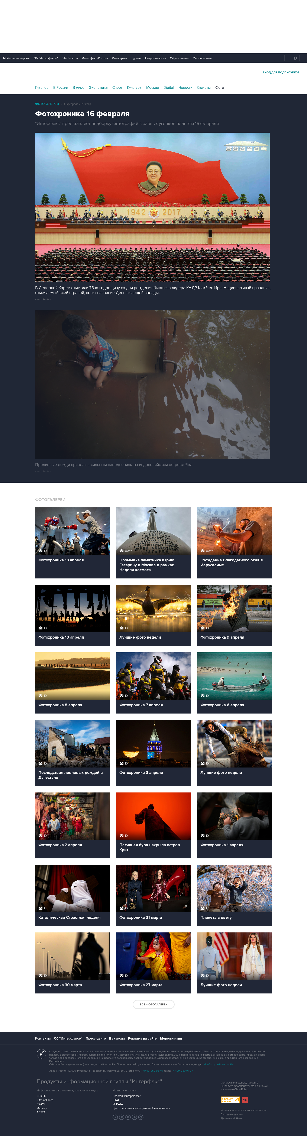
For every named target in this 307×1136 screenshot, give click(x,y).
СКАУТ (41, 1104)
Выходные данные (232, 1114)
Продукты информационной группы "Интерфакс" (99, 1081)
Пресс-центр (96, 1038)
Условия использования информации (243, 1110)
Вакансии (117, 1038)
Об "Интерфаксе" (46, 58)
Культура (134, 88)
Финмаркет (119, 58)
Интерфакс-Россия (95, 58)
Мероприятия (202, 58)
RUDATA (118, 1104)
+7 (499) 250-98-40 (152, 1070)
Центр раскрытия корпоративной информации (141, 1108)
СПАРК (41, 1096)
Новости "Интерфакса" (126, 1096)
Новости (185, 88)
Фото (219, 88)
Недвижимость (155, 58)
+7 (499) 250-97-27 (182, 1070)
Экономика (98, 88)
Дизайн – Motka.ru (232, 1118)
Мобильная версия (16, 58)
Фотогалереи (47, 104)
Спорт (117, 88)
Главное (42, 88)
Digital (169, 88)
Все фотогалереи (154, 1004)
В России (60, 88)
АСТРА (41, 1112)
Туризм (136, 58)
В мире (78, 88)
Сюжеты (204, 88)
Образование (179, 58)
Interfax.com (70, 58)
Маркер (41, 1108)
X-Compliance (45, 1100)
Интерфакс (153, 72)
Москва (152, 88)
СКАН (116, 1100)
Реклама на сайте (142, 1038)
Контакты (43, 1038)
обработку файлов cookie (218, 1064)
